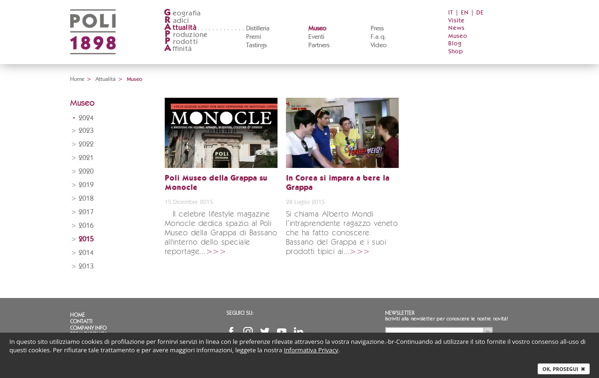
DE (480, 13)
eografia (182, 13)
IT (450, 13)
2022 (86, 144)
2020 (86, 171)
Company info (88, 328)
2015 (86, 239)
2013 (86, 266)
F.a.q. (379, 37)
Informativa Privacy (311, 350)
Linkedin (298, 331)
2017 (86, 212)
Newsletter (400, 313)
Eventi (316, 37)
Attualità (105, 79)
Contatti (81, 321)
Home (77, 79)
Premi (253, 37)
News (456, 28)
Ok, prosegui (563, 368)
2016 (86, 225)
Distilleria (258, 28)
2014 (86, 252)
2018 (86, 198)
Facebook (231, 331)
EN (465, 13)
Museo (317, 28)
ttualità (180, 27)
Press (377, 28)
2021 (86, 157)
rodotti (181, 41)
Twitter (265, 331)
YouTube (281, 331)
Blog (455, 44)
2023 (86, 130)
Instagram (248, 331)
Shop (455, 52)
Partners (318, 45)
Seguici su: (240, 313)
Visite (456, 21)
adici (177, 20)
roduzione (186, 34)
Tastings (256, 45)
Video (379, 45)
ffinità (178, 48)
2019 (86, 185)
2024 (86, 118)
